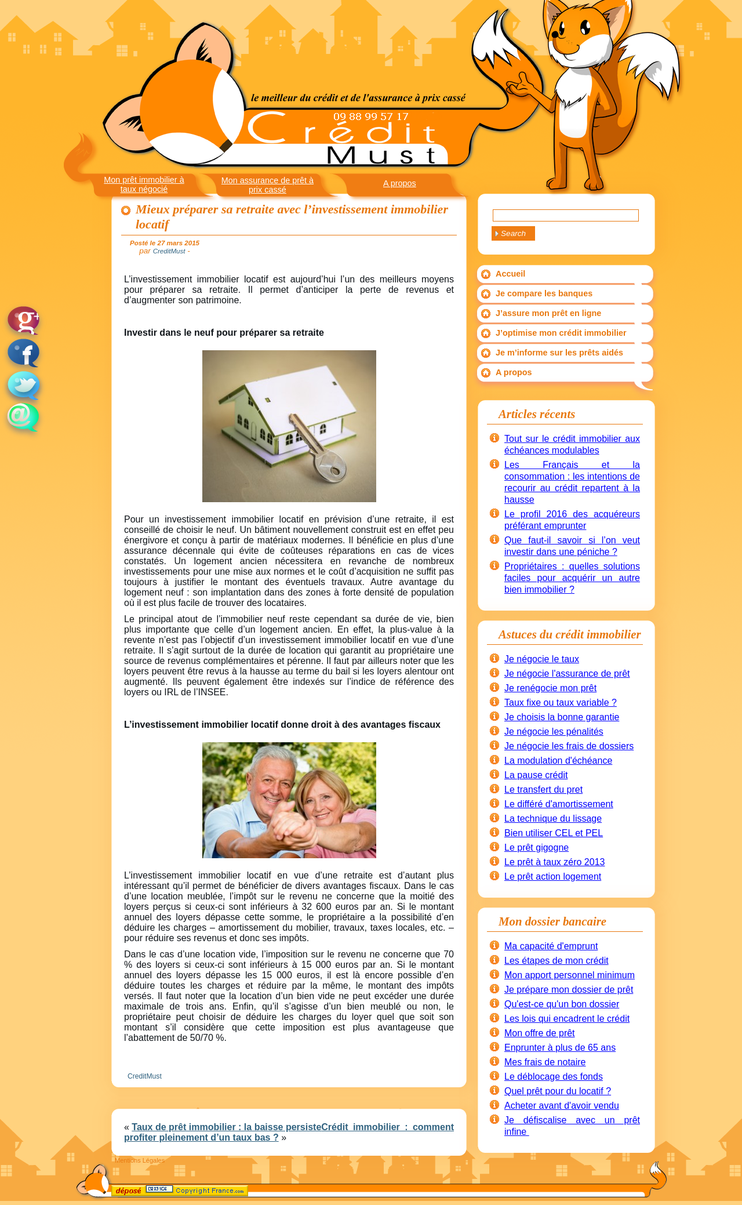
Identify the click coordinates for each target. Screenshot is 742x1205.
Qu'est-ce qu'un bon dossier (561, 1004)
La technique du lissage (553, 818)
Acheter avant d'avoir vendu (561, 1105)
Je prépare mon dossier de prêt (568, 990)
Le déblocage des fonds (553, 1076)
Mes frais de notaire (545, 1062)
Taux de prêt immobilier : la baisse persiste (226, 1127)
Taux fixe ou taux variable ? (560, 702)
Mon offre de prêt (539, 1033)
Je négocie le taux (541, 659)
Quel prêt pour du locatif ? (557, 1091)
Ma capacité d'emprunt (551, 946)
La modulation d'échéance (558, 760)
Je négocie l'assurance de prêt (567, 673)
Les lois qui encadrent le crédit (567, 1018)
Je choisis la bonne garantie (561, 717)
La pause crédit (536, 775)
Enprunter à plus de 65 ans (560, 1047)
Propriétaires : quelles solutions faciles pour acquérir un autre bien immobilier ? (572, 577)
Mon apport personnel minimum (569, 975)
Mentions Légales (140, 1160)
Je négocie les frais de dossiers (569, 746)
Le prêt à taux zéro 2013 (554, 862)
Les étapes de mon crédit (556, 961)
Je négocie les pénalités (553, 731)
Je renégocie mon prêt (550, 688)
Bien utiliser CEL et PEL (553, 833)
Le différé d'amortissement (558, 804)
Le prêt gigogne (536, 847)
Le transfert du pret (543, 789)
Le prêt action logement (552, 876)
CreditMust (145, 1076)
